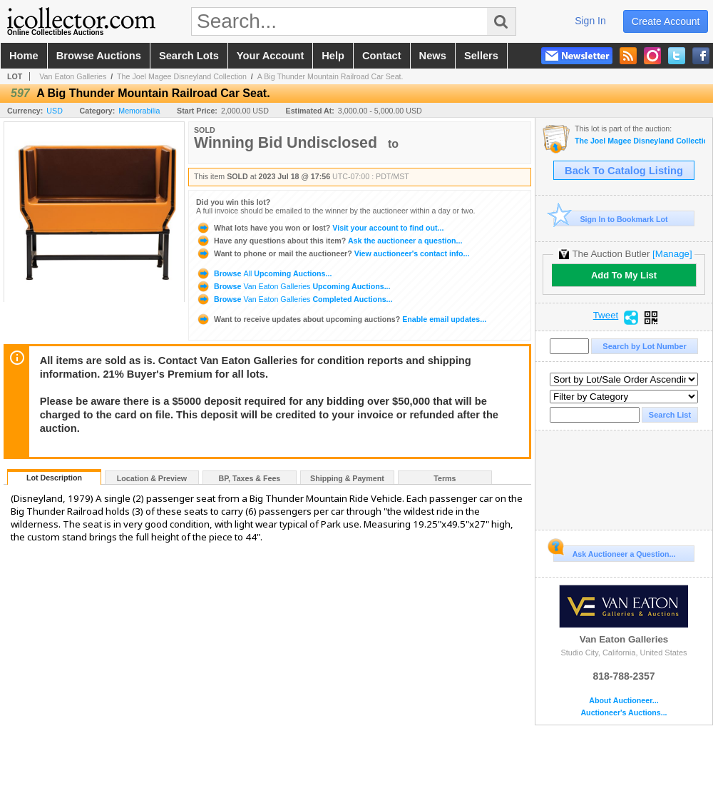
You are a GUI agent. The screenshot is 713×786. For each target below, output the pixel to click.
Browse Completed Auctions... (294, 299)
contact (381, 55)
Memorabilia (139, 110)
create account (666, 21)
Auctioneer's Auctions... (623, 713)
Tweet (606, 316)
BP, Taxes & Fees (250, 478)
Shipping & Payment (347, 478)
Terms (445, 478)
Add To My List (624, 275)
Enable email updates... (341, 319)
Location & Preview (152, 478)
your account (270, 55)
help (333, 55)
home (24, 55)
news (432, 55)
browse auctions (98, 55)
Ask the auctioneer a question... (329, 240)
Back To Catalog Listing (624, 170)
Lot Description (54, 477)
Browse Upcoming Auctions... (264, 273)
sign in (590, 20)
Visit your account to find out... (319, 227)
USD (54, 110)
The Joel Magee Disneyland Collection (182, 76)
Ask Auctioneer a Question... (614, 551)
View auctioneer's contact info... (332, 253)
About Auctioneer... (623, 701)
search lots (189, 55)
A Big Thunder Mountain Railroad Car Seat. (330, 76)
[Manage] (672, 253)
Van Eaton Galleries (72, 76)
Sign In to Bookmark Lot (610, 219)
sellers (481, 55)
